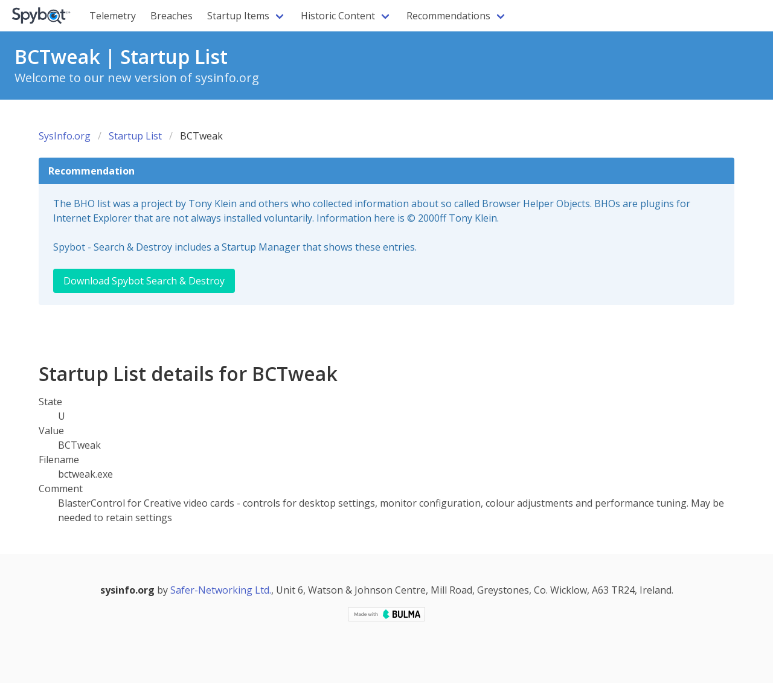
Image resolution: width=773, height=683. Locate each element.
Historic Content (338, 15)
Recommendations (448, 15)
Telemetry (112, 15)
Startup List (135, 136)
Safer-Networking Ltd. (220, 590)
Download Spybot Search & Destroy (144, 280)
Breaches (171, 15)
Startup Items (238, 15)
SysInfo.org (65, 136)
